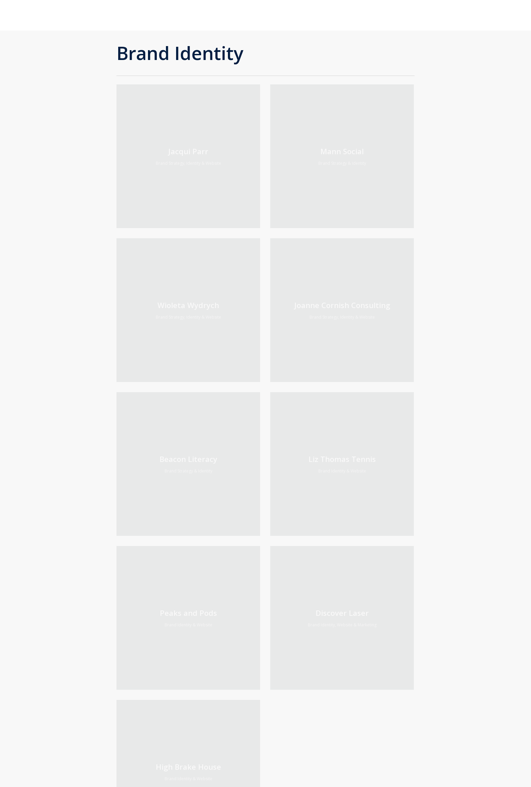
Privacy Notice (208, 662)
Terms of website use (216, 644)
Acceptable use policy (215, 653)
